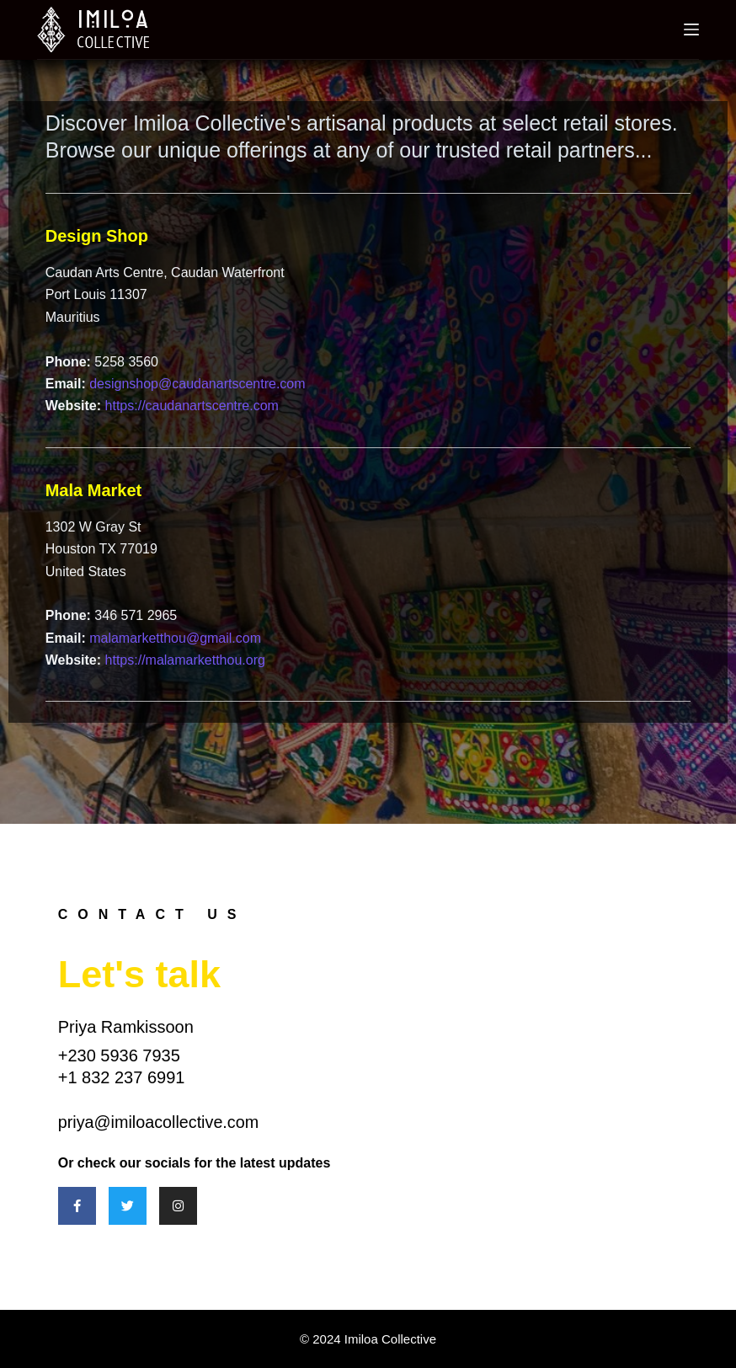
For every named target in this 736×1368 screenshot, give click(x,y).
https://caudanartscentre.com (192, 405)
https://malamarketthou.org (185, 660)
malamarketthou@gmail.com (175, 638)
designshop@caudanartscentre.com (197, 384)
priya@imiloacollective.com (159, 1122)
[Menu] (691, 29)
